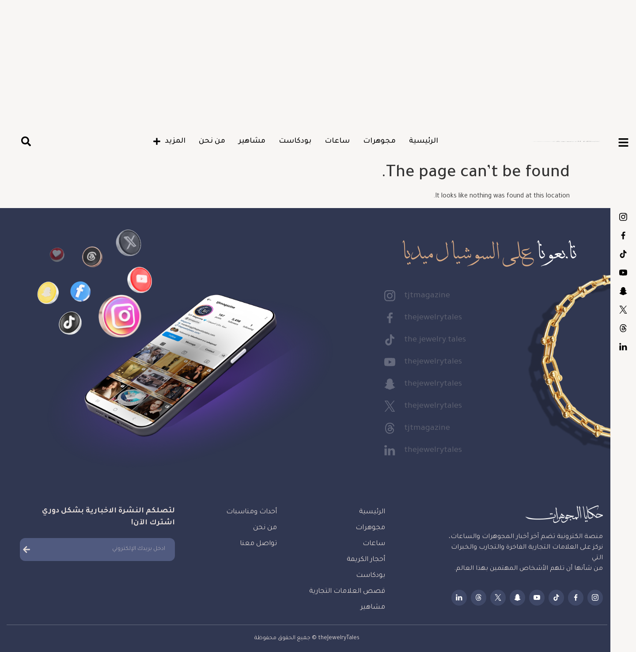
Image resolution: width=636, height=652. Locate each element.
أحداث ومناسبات (251, 512)
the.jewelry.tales (623, 254)
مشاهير (251, 141)
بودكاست (295, 141)
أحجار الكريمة (366, 560)
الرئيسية (423, 141)
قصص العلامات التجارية (347, 591)
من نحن (212, 141)
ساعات (337, 141)
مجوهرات (379, 141)
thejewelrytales (623, 235)
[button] (26, 141)
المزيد (169, 141)
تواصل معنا (258, 544)
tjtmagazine (623, 217)
